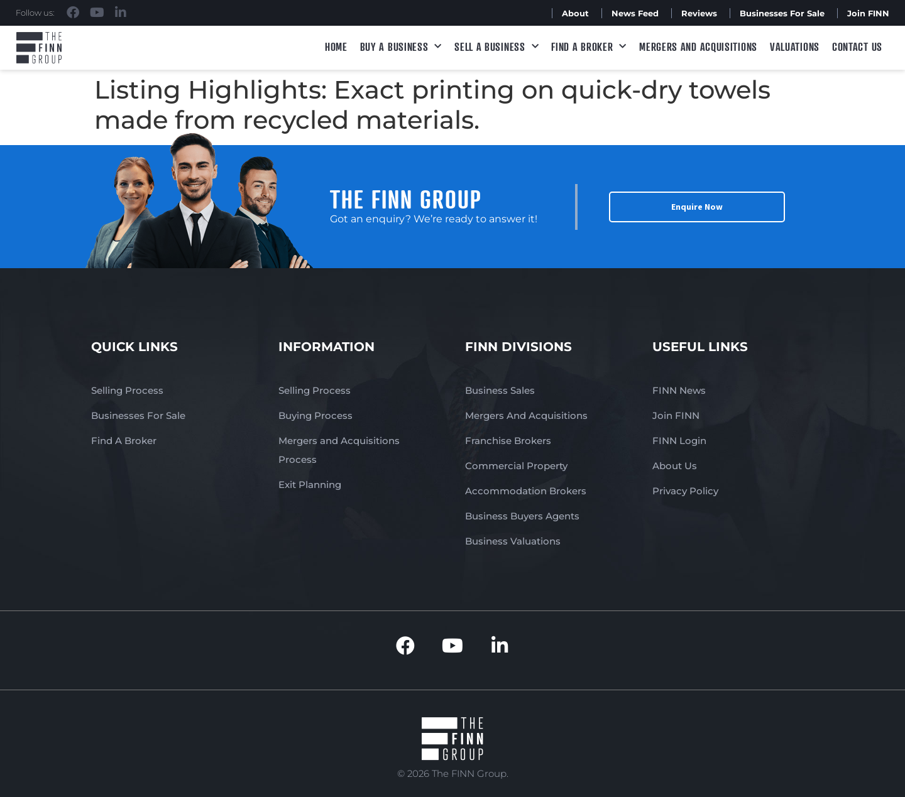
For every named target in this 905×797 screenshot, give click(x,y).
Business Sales (500, 390)
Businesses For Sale (782, 13)
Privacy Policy (685, 491)
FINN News (679, 390)
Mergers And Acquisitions (526, 415)
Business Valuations (513, 541)
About (575, 13)
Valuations (795, 46)
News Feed (635, 13)
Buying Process (315, 415)
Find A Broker (589, 46)
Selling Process (127, 390)
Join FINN (868, 13)
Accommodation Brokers (525, 491)
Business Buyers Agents (522, 516)
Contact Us (857, 46)
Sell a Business (496, 46)
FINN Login (679, 441)
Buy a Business (401, 46)
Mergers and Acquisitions (698, 46)
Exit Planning (309, 485)
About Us (674, 466)
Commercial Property (516, 466)
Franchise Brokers (508, 441)
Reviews (699, 13)
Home (336, 46)
